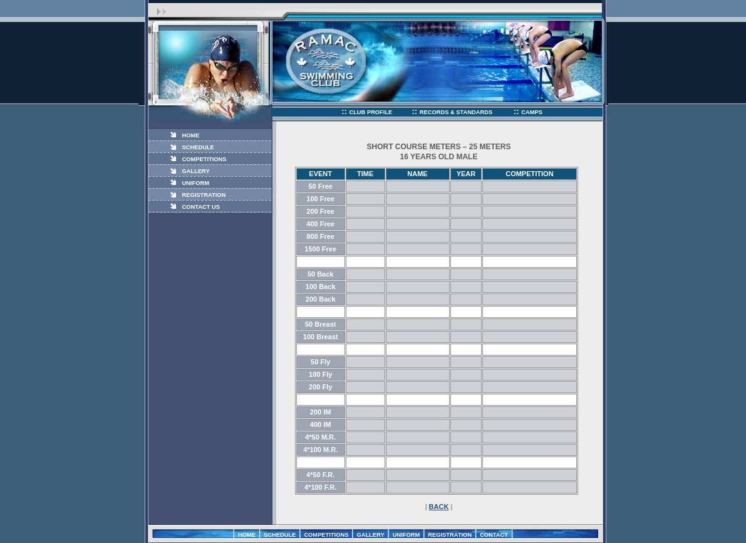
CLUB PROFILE (370, 112)
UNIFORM (196, 183)
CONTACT (494, 535)
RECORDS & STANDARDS (457, 112)
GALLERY (196, 171)
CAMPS (531, 112)
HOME (191, 135)
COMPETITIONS (204, 159)
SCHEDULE (198, 147)
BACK (439, 506)
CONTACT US (201, 207)
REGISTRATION (204, 195)
